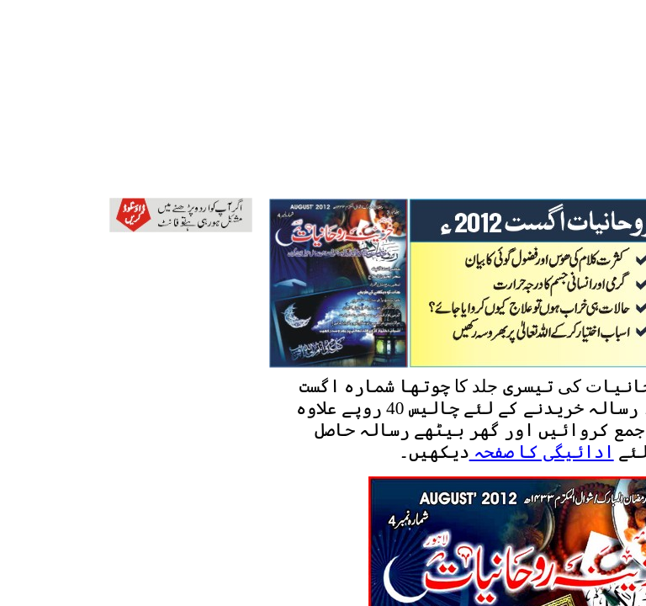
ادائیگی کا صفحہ (541, 452)
